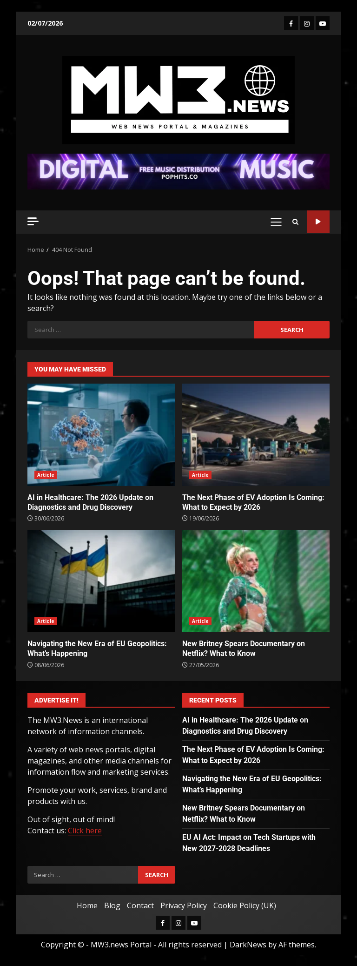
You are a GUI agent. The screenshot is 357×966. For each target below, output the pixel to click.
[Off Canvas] (33, 221)
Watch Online (318, 221)
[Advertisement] (178, 171)
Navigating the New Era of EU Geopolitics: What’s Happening (101, 581)
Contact (140, 905)
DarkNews (248, 944)
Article (45, 475)
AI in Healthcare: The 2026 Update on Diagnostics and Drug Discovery (101, 435)
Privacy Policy (183, 905)
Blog (112, 905)
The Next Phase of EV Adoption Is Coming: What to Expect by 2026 (256, 435)
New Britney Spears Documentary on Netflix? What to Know (256, 581)
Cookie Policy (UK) (244, 905)
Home (87, 905)
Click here (85, 830)
